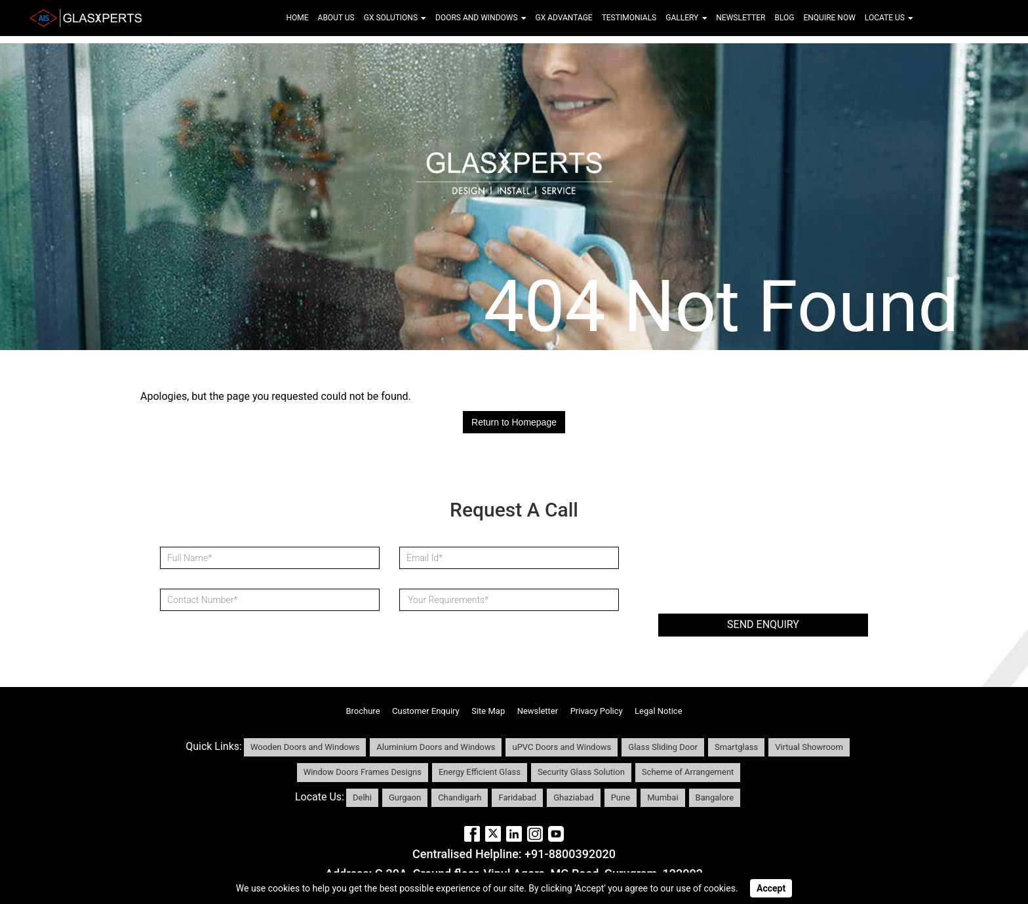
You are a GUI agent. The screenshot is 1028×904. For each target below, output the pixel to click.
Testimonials (629, 17)
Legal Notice (658, 711)
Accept (771, 888)
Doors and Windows (480, 17)
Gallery (686, 17)
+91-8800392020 (570, 854)
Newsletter (740, 17)
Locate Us (889, 17)
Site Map (488, 711)
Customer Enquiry (426, 711)
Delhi (362, 797)
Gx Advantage (564, 17)
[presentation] (758, 569)
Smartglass (736, 747)
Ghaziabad (573, 797)
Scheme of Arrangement (688, 772)
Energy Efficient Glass (480, 772)
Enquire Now (829, 17)
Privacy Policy (596, 711)
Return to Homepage (514, 422)
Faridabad (517, 797)
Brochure (363, 711)
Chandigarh (459, 797)
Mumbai (662, 797)
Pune (620, 797)
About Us (336, 17)
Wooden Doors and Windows (304, 747)
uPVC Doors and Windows (561, 747)
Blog (784, 17)
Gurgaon (405, 797)
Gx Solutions (395, 17)
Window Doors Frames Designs (363, 772)
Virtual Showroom (809, 747)
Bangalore (715, 797)
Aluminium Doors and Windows (435, 747)
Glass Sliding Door (663, 747)
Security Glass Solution (581, 772)
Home (297, 17)
